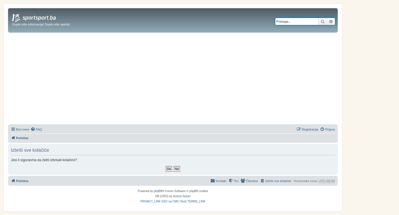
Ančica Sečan (182, 196)
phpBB (158, 191)
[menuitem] (36, 129)
